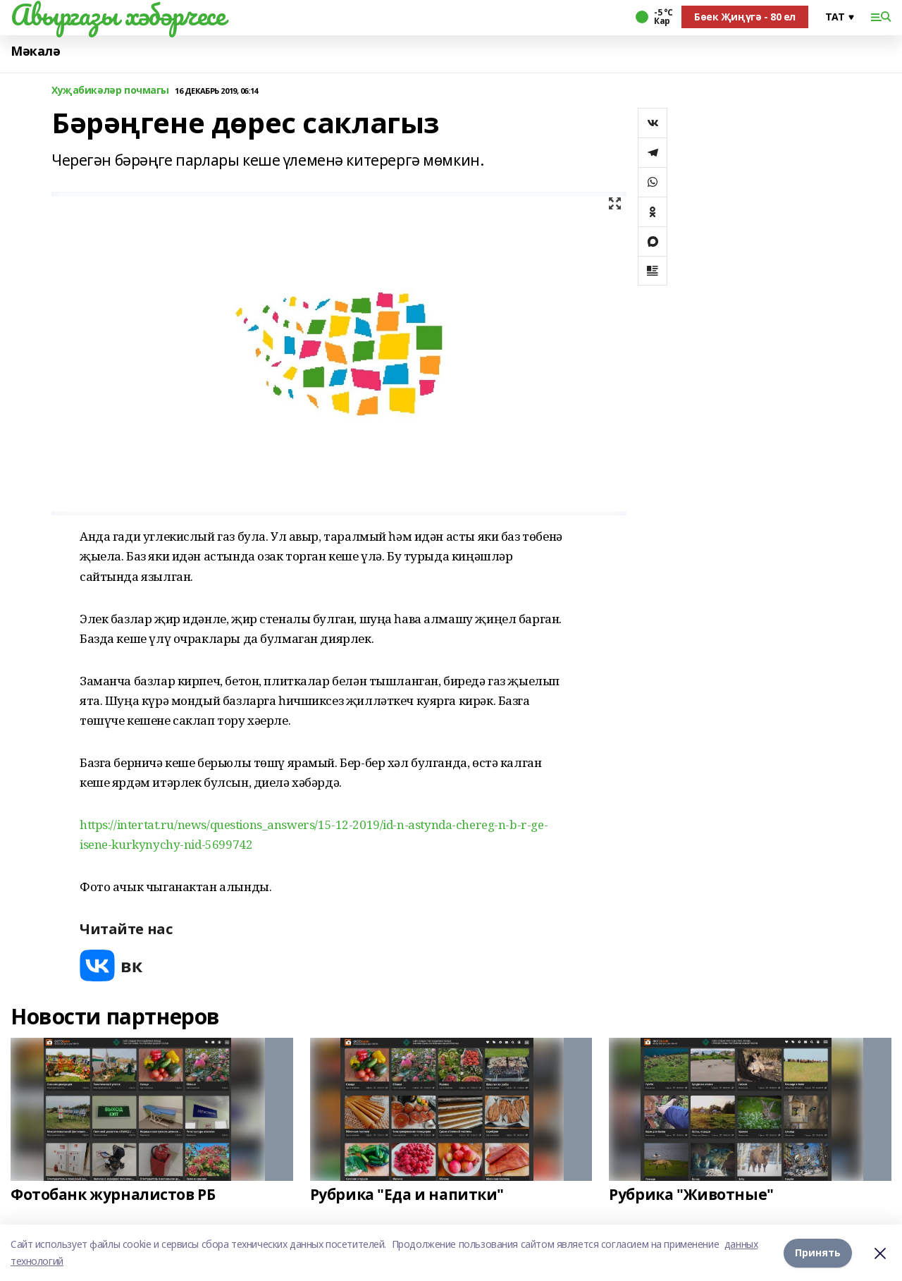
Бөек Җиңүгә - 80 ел (745, 16)
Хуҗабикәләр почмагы (110, 91)
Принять (818, 1252)
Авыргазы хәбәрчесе (118, 15)
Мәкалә (35, 51)
